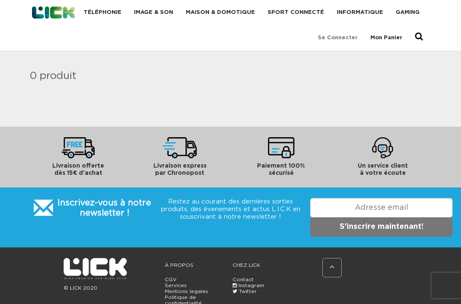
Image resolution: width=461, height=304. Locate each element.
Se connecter (338, 38)
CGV (171, 279)
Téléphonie (102, 12)
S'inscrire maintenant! (381, 227)
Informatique (360, 12)
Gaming (408, 12)
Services (176, 285)
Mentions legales (186, 291)
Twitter (245, 291)
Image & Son (153, 12)
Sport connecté (296, 12)
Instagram (248, 285)
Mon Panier (386, 38)
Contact (243, 279)
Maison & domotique (220, 12)
